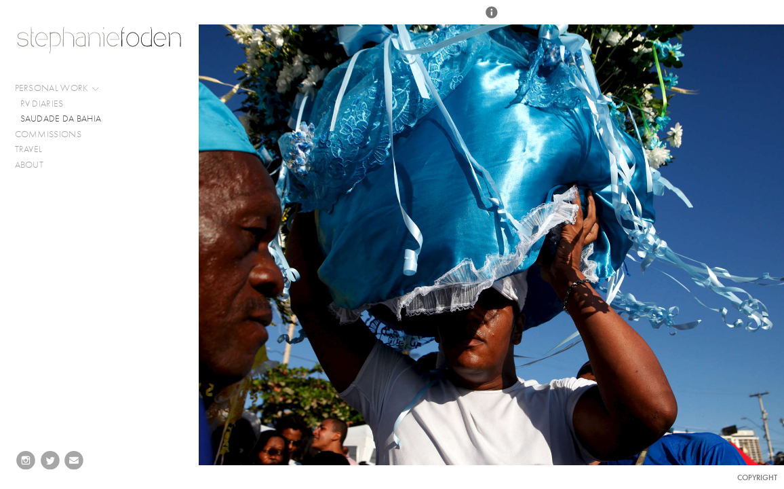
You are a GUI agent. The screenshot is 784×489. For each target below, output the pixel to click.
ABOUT (29, 165)
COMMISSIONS (54, 134)
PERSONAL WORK (57, 88)
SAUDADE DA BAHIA (61, 118)
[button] (491, 18)
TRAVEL (29, 149)
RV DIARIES (42, 103)
